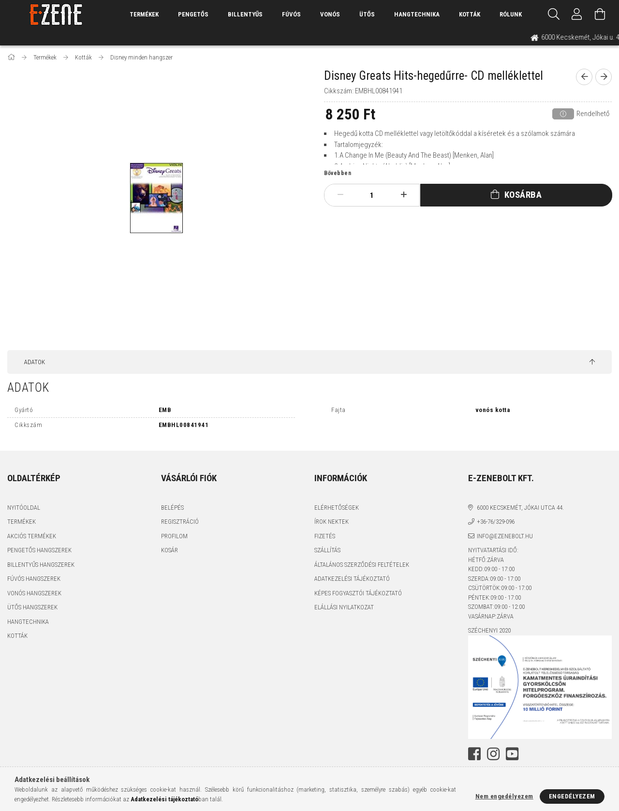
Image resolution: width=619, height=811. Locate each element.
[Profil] (577, 14)
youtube (512, 754)
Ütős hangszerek (32, 607)
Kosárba (523, 194)
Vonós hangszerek (34, 593)
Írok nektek (331, 521)
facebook (474, 754)
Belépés (172, 507)
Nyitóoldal (23, 507)
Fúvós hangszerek (33, 578)
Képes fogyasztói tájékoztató (358, 593)
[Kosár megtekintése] (600, 14)
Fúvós (291, 14)
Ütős (367, 14)
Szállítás (327, 550)
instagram (493, 754)
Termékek (21, 521)
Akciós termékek (31, 536)
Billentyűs (245, 14)
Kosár (169, 550)
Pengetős (193, 14)
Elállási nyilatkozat (344, 607)
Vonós (330, 14)
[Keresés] (553, 14)
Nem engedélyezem (504, 796)
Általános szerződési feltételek (361, 564)
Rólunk (511, 14)
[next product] (603, 77)
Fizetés (324, 536)
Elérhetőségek (336, 507)
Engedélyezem (572, 796)
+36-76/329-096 (496, 521)
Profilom (174, 536)
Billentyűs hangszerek (40, 564)
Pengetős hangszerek (39, 550)
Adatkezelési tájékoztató (352, 578)
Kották (469, 14)
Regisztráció (180, 521)
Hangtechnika (417, 14)
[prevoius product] (584, 77)
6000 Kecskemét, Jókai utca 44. (520, 507)
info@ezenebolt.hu (505, 536)
